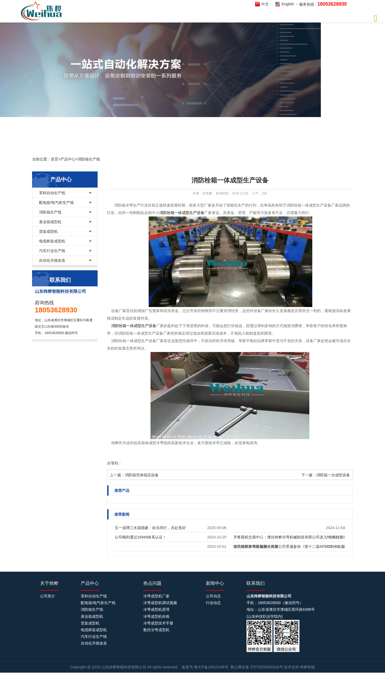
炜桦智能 (43, 11)
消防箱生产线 (89, 159)
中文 (265, 4)
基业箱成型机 (50, 222)
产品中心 (67, 159)
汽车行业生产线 (52, 251)
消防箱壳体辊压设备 (142, 475)
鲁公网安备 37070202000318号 (256, 667)
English (288, 4)
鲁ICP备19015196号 (211, 667)
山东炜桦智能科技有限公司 (124, 667)
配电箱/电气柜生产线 (56, 202)
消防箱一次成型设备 (333, 475)
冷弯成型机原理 (156, 609)
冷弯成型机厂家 (156, 596)
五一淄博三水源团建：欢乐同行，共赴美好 (150, 528)
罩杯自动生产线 (52, 193)
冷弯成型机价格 (156, 616)
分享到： (114, 463)
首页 (54, 159)
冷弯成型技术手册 (158, 623)
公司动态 (213, 596)
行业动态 (213, 603)
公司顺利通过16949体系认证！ (140, 537)
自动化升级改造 (52, 260)
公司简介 (47, 596)
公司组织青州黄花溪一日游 (255, 546)
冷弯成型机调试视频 (160, 603)
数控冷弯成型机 (156, 630)
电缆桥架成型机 (52, 241)
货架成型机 (48, 231)
